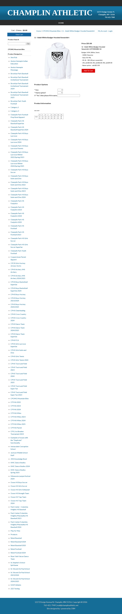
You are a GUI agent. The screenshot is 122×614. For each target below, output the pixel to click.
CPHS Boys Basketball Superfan (19, 283)
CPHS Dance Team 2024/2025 (18, 329)
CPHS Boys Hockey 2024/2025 (18, 305)
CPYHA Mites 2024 (18, 420)
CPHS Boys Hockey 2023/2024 (18, 299)
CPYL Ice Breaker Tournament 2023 (17, 432)
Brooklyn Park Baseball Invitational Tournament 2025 (19, 94)
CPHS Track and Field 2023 (19, 368)
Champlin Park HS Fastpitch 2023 (17, 208)
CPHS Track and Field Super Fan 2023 (19, 393)
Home (61, 23)
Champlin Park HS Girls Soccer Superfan (19, 245)
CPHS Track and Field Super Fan (19, 387)
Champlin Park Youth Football (18, 252)
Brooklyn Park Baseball (19, 73)
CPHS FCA (15, 340)
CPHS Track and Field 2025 (19, 381)
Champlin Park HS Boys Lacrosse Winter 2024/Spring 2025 (19, 163)
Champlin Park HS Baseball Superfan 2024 (19, 128)
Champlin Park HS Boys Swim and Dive (19, 177)
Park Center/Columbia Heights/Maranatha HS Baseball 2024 (19, 524)
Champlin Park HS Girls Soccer (19, 239)
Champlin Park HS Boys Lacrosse (19, 134)
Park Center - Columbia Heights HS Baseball (19, 508)
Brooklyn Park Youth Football (18, 102)
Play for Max (15, 531)
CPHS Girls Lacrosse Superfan (18, 345)
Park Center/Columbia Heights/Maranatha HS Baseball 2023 (19, 515)
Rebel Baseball (16, 538)
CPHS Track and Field (19, 364)
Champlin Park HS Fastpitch (17, 202)
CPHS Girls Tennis (17, 356)
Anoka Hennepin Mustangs (17, 68)
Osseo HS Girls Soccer (19, 486)
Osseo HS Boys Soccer (19, 482)
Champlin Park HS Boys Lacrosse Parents (19, 147)
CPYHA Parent (16, 428)
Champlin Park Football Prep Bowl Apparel (19, 116)
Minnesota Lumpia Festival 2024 (20, 477)
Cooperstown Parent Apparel (18, 258)
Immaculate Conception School (19, 447)
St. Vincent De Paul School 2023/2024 (20, 573)
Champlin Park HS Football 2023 (17, 233)
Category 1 (15, 107)
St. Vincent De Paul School (20, 569)
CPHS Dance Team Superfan (18, 335)
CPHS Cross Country (18, 314)
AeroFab (14, 57)
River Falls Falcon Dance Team (20, 557)
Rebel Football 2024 (18, 553)
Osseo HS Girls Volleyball (20, 490)
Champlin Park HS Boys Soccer (19, 171)
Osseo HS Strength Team (20, 493)
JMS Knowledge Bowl (19, 459)
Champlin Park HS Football (17, 227)
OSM (73, 608)
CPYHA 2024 (16, 409)
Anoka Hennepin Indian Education (19, 62)
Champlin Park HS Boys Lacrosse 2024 (19, 140)
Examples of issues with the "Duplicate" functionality (19, 440)
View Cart (19, 34)
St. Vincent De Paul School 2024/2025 (20, 580)
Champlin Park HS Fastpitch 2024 (17, 214)
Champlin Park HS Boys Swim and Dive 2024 (19, 196)
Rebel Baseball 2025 (18, 545)
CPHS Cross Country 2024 (18, 319)
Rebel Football (16, 549)
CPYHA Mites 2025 (18, 424)
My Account (102, 31)
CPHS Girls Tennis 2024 (19, 360)
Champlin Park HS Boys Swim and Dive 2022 (19, 183)
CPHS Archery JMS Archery (18, 270)
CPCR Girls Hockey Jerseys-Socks (18, 264)
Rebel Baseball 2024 (18, 542)
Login (110, 31)
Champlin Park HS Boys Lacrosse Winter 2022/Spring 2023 (19, 154)
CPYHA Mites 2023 (18, 417)
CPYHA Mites (16, 413)
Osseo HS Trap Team (18, 497)
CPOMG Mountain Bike (20, 398)
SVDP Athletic (16, 585)
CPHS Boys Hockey (18, 294)
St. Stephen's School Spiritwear (18, 564)
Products (14, 534)
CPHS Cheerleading (18, 310)
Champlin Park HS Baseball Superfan (17, 122)
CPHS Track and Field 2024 (19, 374)
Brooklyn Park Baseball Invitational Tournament (19, 78)
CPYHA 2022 (16, 402)
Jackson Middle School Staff (19, 454)
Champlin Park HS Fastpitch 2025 (17, 221)
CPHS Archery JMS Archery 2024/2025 (18, 277)
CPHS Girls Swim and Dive (18, 351)
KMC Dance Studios (18, 463)
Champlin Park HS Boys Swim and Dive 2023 (19, 189)
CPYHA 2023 (16, 406)
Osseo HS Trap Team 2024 (18, 502)
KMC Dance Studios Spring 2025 (18, 471)
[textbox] (17, 43)
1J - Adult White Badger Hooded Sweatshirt (78, 31)
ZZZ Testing (15, 589)
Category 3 (15, 111)
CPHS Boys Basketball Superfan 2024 (19, 289)
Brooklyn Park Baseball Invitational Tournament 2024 (19, 86)
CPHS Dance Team (18, 324)
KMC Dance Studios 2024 (20, 466)
